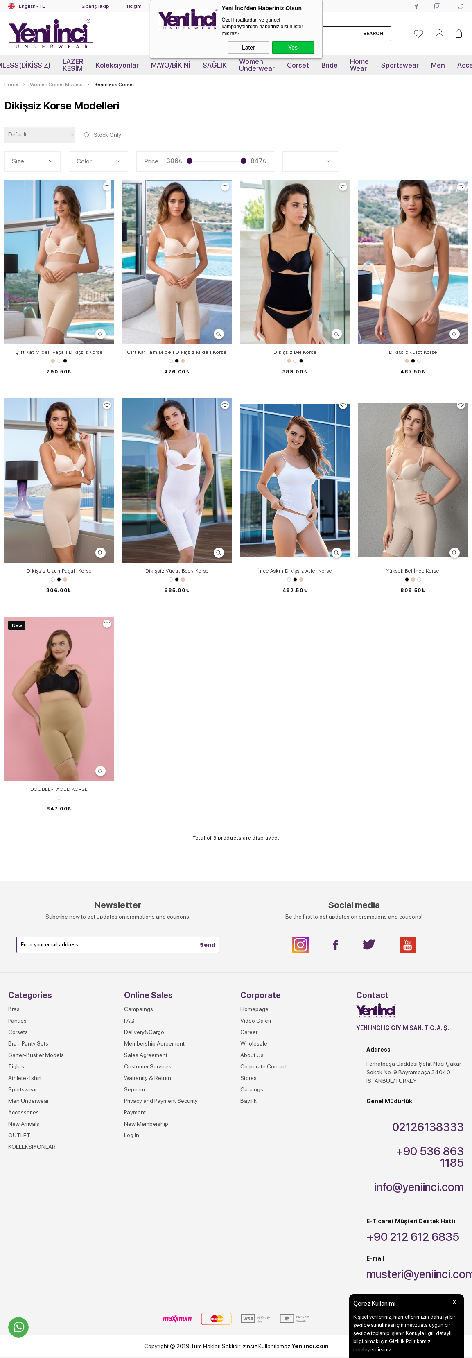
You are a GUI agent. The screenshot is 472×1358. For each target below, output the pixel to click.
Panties (17, 1020)
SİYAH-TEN (59, 798)
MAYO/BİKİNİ (170, 65)
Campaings (138, 1009)
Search (373, 33)
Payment (135, 1112)
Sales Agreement (145, 1055)
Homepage (254, 1009)
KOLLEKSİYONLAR (32, 1146)
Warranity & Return (147, 1078)
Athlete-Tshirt (25, 1078)
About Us (252, 1055)
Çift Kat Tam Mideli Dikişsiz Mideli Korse (176, 352)
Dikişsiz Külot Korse (413, 352)
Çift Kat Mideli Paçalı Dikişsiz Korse (59, 352)
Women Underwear (257, 64)
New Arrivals (23, 1123)
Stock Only (102, 135)
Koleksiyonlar (117, 65)
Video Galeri (255, 1020)
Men (438, 65)
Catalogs (251, 1089)
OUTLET (19, 1135)
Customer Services (148, 1066)
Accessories (23, 1112)
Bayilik (248, 1101)
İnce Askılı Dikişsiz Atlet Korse (295, 571)
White (59, 361)
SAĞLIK (215, 65)
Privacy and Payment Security (161, 1101)
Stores (248, 1078)
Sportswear (400, 65)
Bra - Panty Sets (28, 1043)
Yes (293, 47)
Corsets (18, 1032)
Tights (16, 1066)
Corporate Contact (263, 1066)
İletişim (134, 6)
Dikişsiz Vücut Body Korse (177, 571)
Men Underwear (28, 1101)
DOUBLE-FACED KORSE (59, 789)
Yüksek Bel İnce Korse (412, 571)
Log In (131, 1135)
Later (248, 47)
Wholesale (253, 1043)
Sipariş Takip (95, 6)
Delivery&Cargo (144, 1032)
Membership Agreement (154, 1043)
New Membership (146, 1123)
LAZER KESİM (73, 64)
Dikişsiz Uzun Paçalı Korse (59, 571)
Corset (298, 65)
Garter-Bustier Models (36, 1055)
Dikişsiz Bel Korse (294, 352)
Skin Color (53, 361)
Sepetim (134, 1089)
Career (248, 1032)
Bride (329, 65)
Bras (14, 1009)
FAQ (129, 1020)
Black (65, 361)
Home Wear (359, 64)
